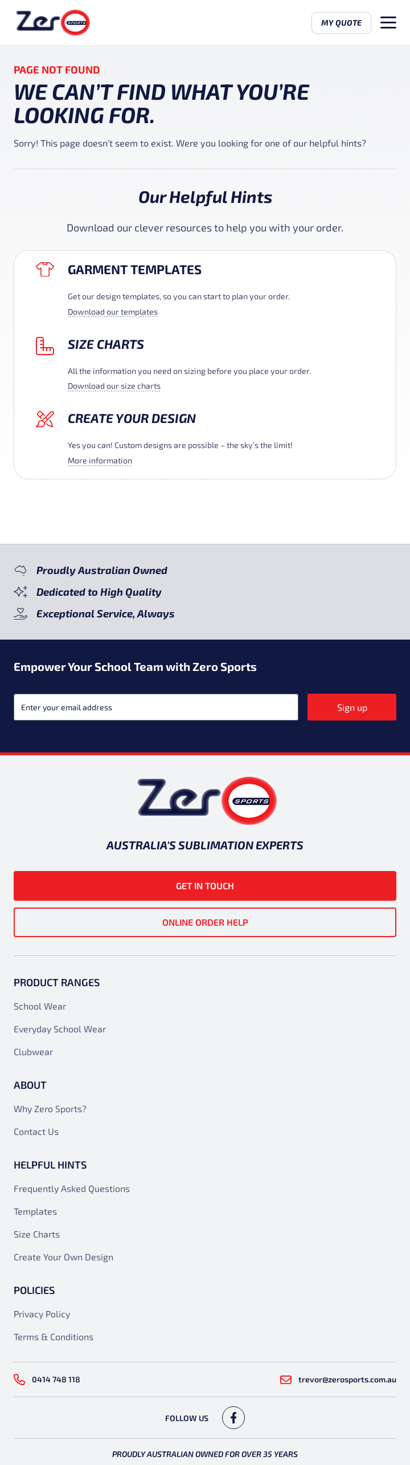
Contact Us (36, 1131)
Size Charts (106, 343)
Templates (35, 1211)
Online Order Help (205, 922)
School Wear (40, 1005)
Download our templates (113, 311)
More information (100, 460)
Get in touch (205, 885)
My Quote (341, 22)
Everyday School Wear (60, 1028)
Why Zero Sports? (50, 1108)
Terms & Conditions (53, 1336)
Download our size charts (114, 385)
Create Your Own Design (63, 1256)
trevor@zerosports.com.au (338, 1379)
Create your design (132, 417)
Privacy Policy (42, 1313)
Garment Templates (135, 269)
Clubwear (33, 1051)
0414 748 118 (47, 1379)
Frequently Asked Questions (72, 1188)
